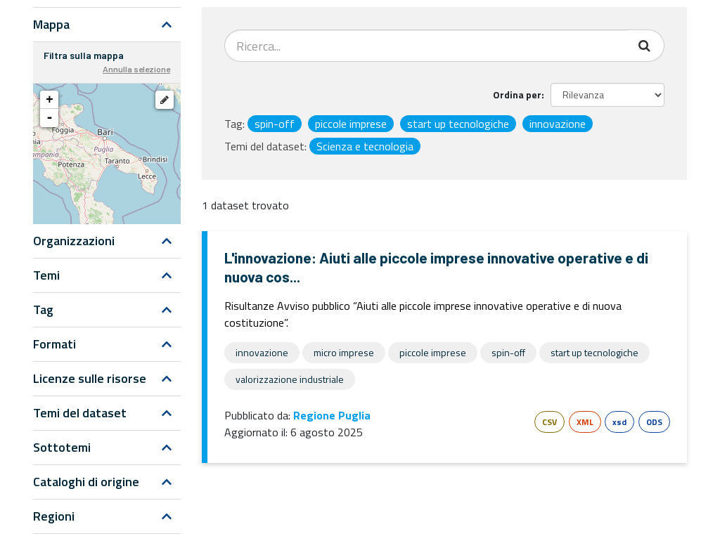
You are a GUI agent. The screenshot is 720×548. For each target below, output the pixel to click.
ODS (654, 422)
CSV (549, 422)
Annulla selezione (136, 69)
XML (585, 422)
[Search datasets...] (426, 46)
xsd (619, 422)
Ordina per (517, 94)
